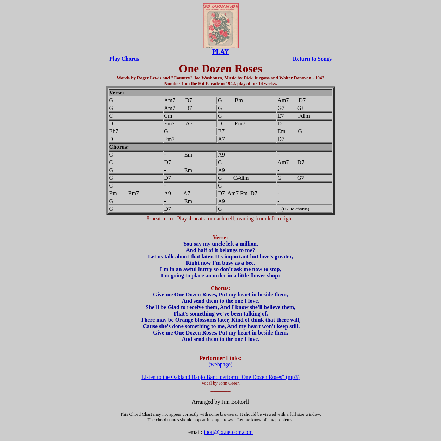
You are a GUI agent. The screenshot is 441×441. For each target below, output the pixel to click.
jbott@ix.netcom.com (228, 432)
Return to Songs (312, 59)
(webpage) (221, 364)
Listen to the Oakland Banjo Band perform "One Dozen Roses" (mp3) (220, 377)
